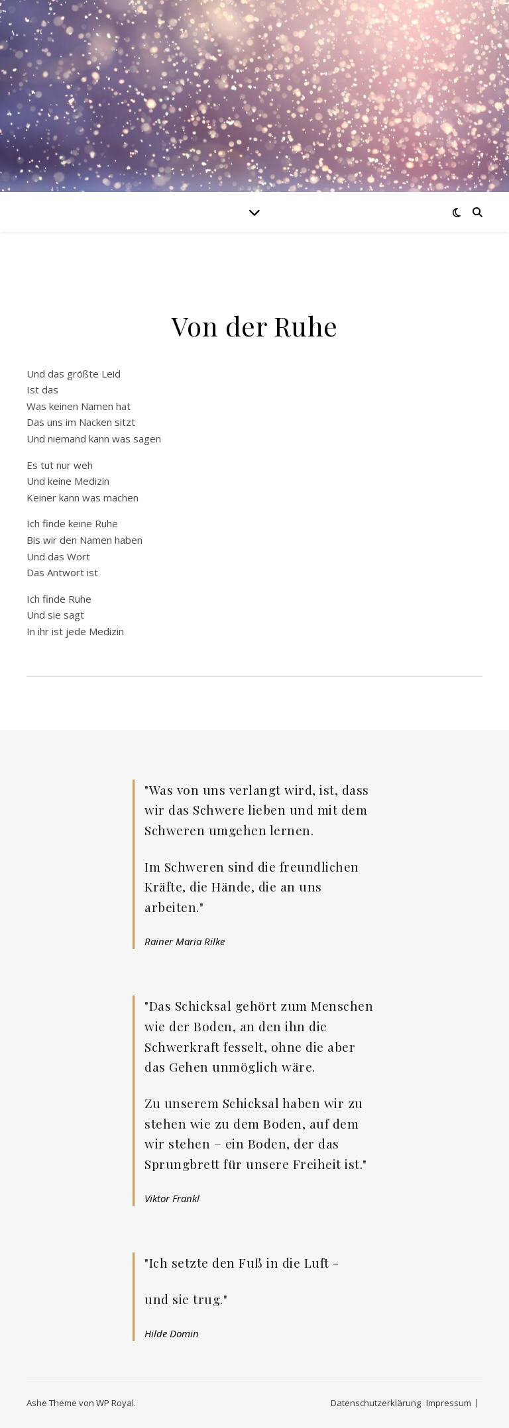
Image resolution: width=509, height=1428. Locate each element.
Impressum (448, 1403)
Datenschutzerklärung (376, 1403)
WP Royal (115, 1403)
